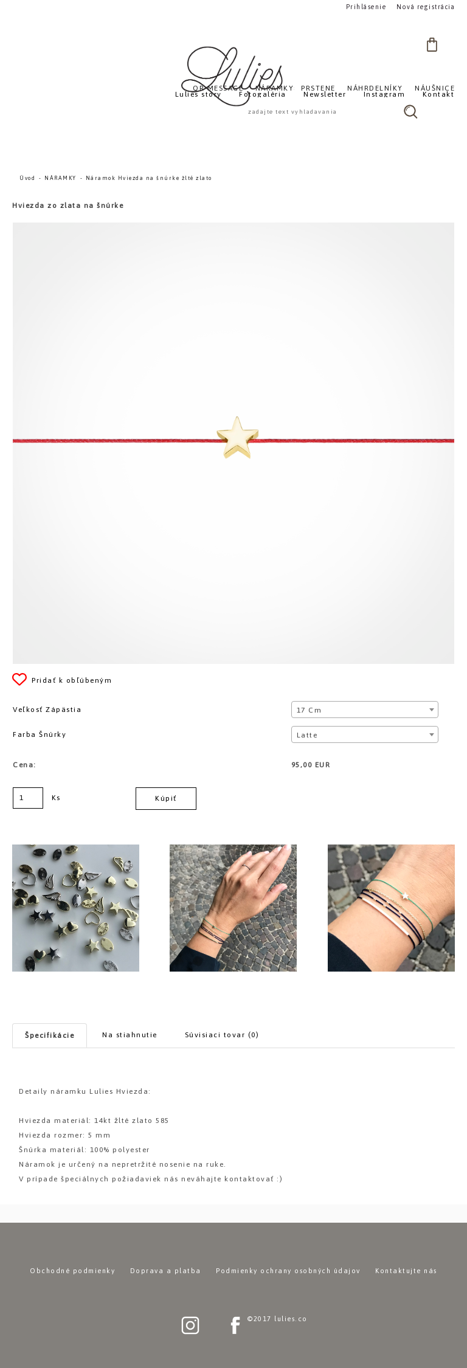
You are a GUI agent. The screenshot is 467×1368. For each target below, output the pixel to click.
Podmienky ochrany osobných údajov (288, 1270)
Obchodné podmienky (72, 1270)
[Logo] (233, 76)
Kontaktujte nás (406, 1270)
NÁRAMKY (60, 178)
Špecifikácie (49, 1035)
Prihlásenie (366, 7)
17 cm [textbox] (309, 710)
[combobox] (365, 709)
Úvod (27, 178)
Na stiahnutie (129, 1035)
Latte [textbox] (307, 735)
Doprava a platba (165, 1270)
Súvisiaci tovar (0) (222, 1035)
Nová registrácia (426, 7)
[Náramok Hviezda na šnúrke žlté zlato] (233, 228)
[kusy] (28, 798)
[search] (410, 111)
